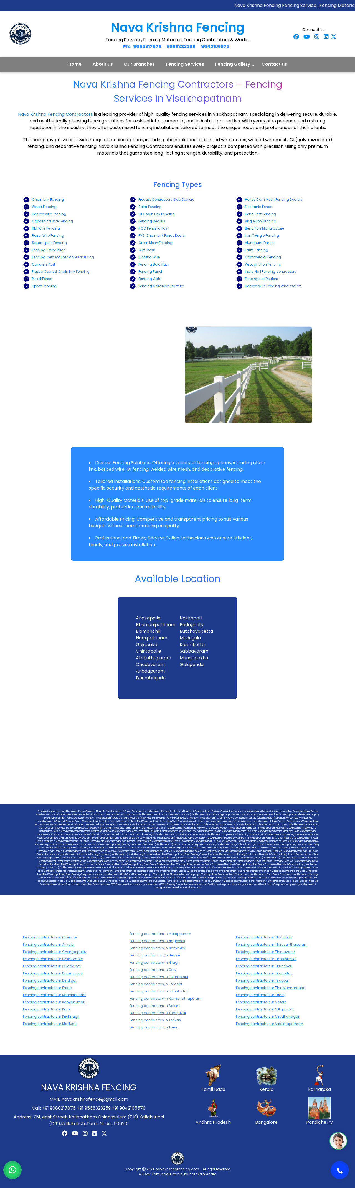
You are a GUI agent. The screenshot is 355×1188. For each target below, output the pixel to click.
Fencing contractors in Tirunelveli (264, 966)
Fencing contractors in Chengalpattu (54, 951)
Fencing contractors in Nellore (155, 955)
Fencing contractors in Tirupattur (263, 973)
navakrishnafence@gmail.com (95, 1099)
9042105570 (215, 46)
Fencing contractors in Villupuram (265, 1009)
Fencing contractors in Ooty (153, 969)
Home (75, 64)
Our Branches (139, 64)
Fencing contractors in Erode (47, 987)
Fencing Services (185, 64)
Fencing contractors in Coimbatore (53, 958)
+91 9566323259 (94, 1108)
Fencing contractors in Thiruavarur (265, 951)
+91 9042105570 (129, 1108)
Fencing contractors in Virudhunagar (267, 1016)
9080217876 (147, 46)
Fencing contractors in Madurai (50, 1023)
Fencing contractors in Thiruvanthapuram (272, 944)
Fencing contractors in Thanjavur (158, 1012)
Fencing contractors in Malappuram (160, 933)
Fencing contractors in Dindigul (49, 980)
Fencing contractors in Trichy (260, 994)
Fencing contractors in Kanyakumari (54, 1002)
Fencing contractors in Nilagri (154, 962)
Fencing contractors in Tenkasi (156, 1020)
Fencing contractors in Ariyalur (49, 944)
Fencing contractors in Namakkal (158, 948)
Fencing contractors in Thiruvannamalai (270, 987)
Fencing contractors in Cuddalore (52, 966)
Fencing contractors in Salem (155, 1005)
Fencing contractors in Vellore (261, 1002)
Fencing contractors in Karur (47, 1009)
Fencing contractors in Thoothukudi (266, 958)
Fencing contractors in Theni (154, 1027)
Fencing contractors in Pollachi (156, 984)
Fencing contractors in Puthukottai (158, 991)
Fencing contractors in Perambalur (159, 976)
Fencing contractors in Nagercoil (157, 940)
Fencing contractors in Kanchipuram (54, 994)
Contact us (274, 64)
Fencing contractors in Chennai (50, 937)
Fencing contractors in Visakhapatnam (269, 1023)
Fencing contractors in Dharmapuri (53, 973)
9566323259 (181, 46)
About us (103, 64)
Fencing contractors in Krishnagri (51, 1016)
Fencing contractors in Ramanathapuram (166, 998)
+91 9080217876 (59, 1108)
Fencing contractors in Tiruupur (262, 980)
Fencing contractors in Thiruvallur (264, 937)
